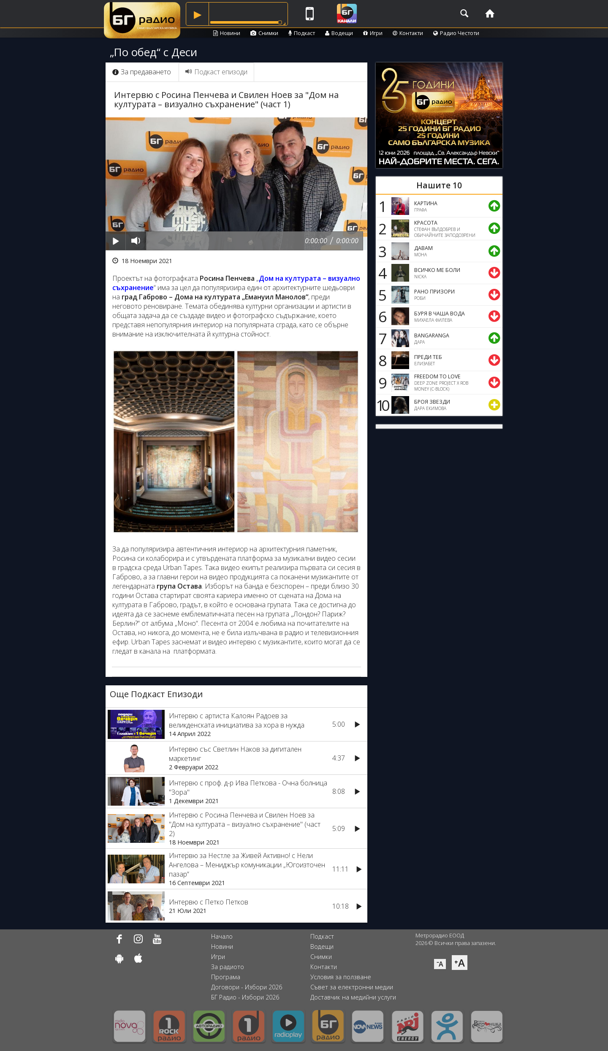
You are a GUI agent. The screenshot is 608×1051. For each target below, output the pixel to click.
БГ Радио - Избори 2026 (245, 997)
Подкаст (301, 33)
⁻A (440, 964)
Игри (373, 33)
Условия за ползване (340, 977)
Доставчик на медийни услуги (353, 997)
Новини (226, 33)
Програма (225, 977)
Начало (222, 936)
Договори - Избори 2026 (246, 987)
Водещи (339, 33)
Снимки (264, 33)
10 (381, 405)
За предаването (141, 71)
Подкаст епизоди (216, 71)
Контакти (408, 33)
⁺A (459, 963)
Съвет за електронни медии (351, 987)
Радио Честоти (456, 33)
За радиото (227, 967)
